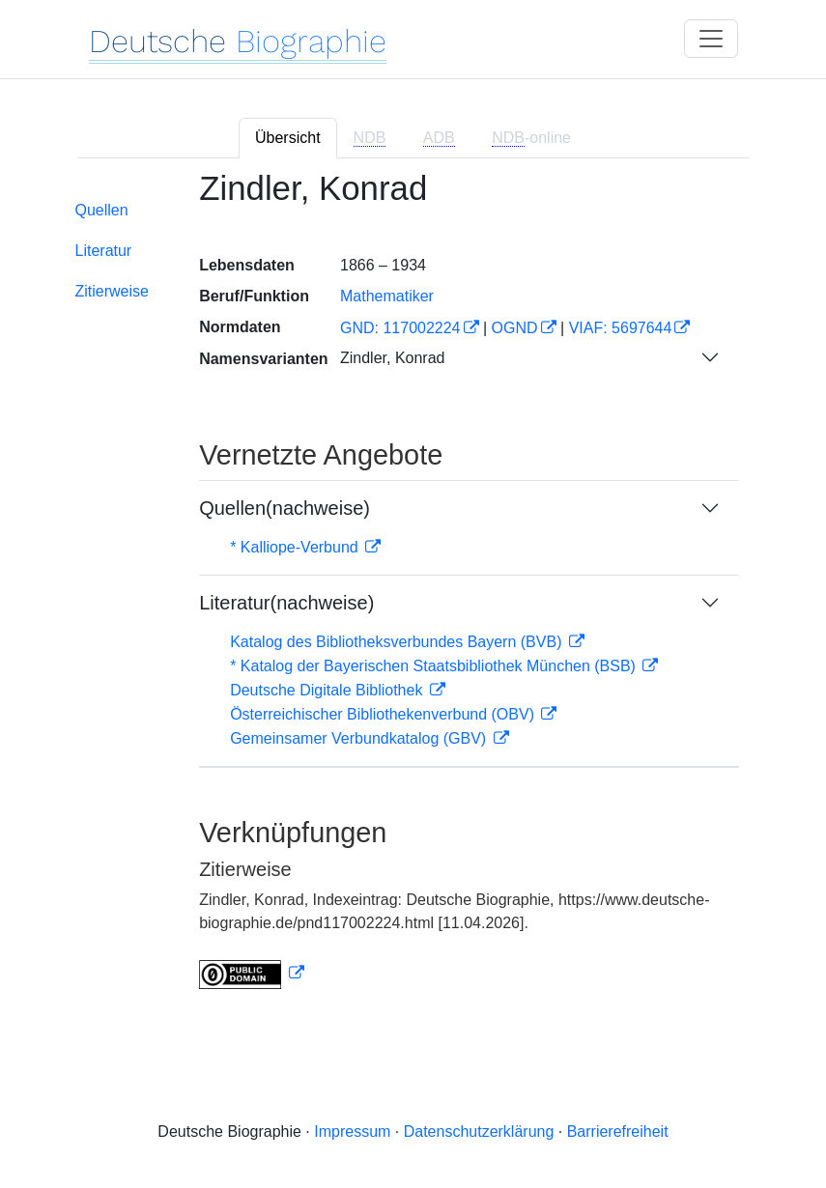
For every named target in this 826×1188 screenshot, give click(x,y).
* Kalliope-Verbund (296, 547)
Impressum (352, 1131)
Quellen (101, 210)
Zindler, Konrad (392, 358)
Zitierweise (112, 291)
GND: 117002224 (400, 328)
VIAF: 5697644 (620, 328)
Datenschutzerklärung (479, 1131)
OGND (515, 328)
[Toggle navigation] (711, 38)
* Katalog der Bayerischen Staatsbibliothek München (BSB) (435, 666)
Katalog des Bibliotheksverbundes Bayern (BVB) (398, 642)
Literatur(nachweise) (286, 602)
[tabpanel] (413, 591)
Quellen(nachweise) (284, 508)
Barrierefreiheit (618, 1131)
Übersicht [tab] (288, 137)
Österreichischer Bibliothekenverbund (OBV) (384, 714)
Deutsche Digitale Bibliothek (328, 690)
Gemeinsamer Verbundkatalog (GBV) (360, 738)
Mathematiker (387, 296)
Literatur (103, 250)
